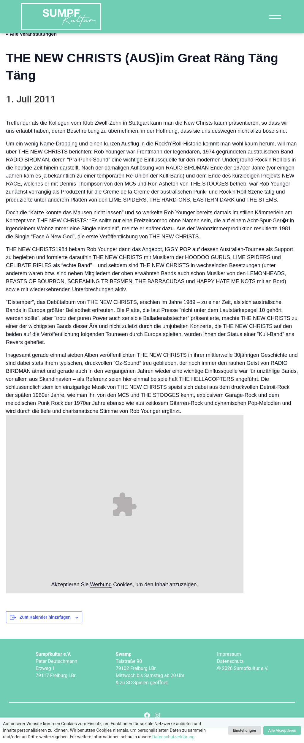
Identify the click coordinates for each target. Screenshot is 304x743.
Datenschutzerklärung (173, 736)
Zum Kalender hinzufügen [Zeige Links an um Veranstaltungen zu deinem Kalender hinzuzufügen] (45, 632)
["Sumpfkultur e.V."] (61, 16)
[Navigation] (275, 16)
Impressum (229, 668)
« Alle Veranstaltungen (31, 48)
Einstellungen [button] (244, 730)
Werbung (101, 599)
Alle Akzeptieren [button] (282, 730)
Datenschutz (230, 676)
